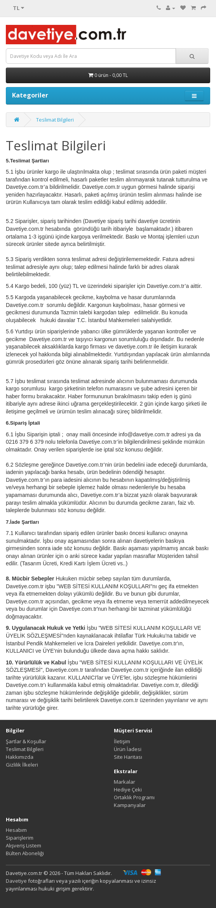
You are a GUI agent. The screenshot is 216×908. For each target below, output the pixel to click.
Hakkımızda (19, 756)
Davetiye (16, 880)
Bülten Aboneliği (25, 853)
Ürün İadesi (127, 749)
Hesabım (16, 829)
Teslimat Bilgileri (55, 119)
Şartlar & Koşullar (26, 741)
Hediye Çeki (128, 789)
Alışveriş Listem (23, 845)
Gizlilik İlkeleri (22, 764)
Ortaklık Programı (134, 797)
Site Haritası (128, 756)
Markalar (124, 781)
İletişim (122, 741)
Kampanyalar (130, 805)
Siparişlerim (19, 837)
